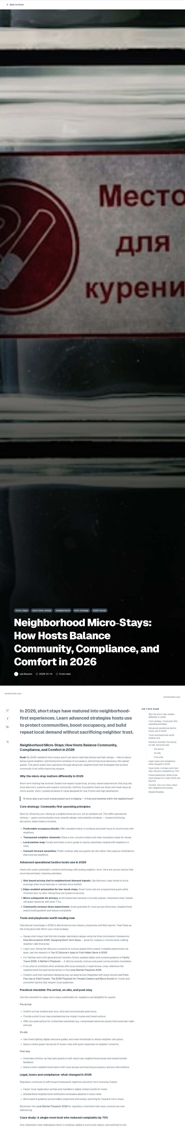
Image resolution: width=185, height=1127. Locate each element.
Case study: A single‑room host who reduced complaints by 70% (164, 769)
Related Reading (156, 792)
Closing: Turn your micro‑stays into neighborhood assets (163, 786)
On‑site (157, 753)
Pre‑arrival (158, 749)
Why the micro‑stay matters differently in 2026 (161, 715)
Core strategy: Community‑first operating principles (163, 722)
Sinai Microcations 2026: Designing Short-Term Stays (52, 940)
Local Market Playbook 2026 (85, 970)
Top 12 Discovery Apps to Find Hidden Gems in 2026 (79, 952)
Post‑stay (158, 757)
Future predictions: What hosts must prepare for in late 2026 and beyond (164, 778)
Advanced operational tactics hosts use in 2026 (162, 729)
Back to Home (15, 4)
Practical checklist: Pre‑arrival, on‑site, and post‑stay (163, 743)
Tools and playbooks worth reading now (161, 736)
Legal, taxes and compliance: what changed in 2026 (162, 762)
